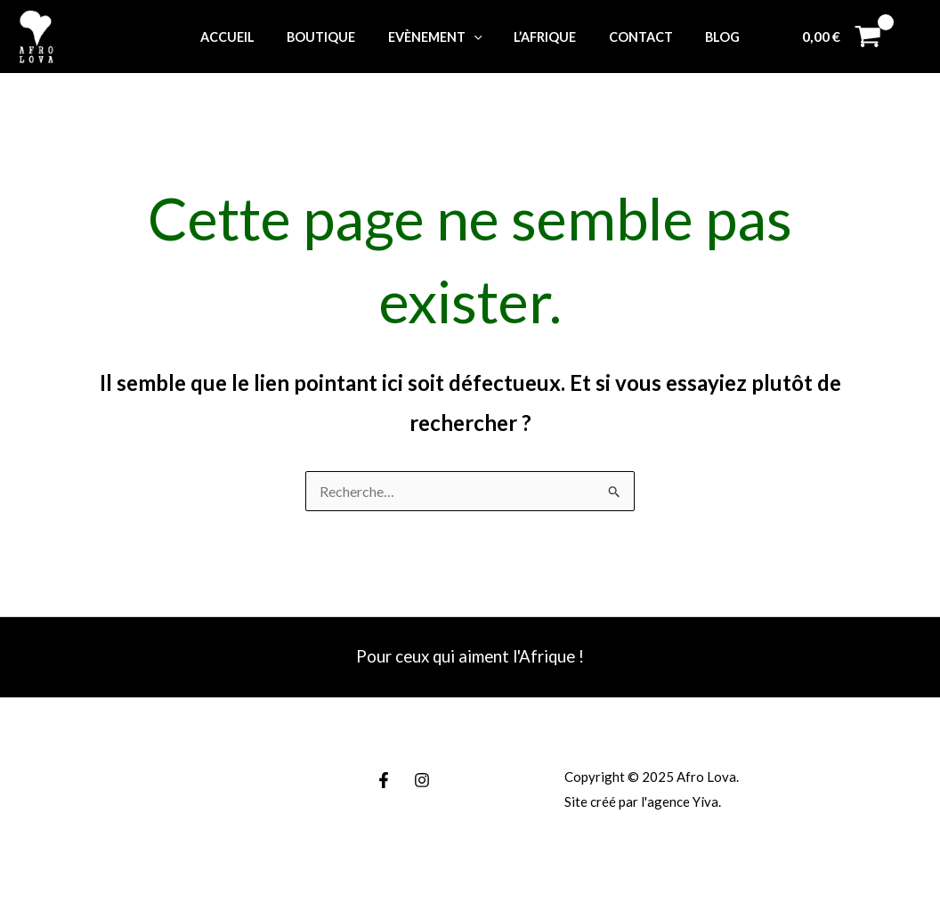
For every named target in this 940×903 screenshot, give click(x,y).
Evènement (438, 37)
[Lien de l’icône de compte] (914, 36)
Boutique (331, 37)
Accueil (244, 37)
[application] (476, 37)
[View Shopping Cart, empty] (841, 36)
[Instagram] (422, 780)
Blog (705, 37)
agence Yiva (682, 801)
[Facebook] (384, 780)
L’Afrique (542, 37)
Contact (630, 37)
